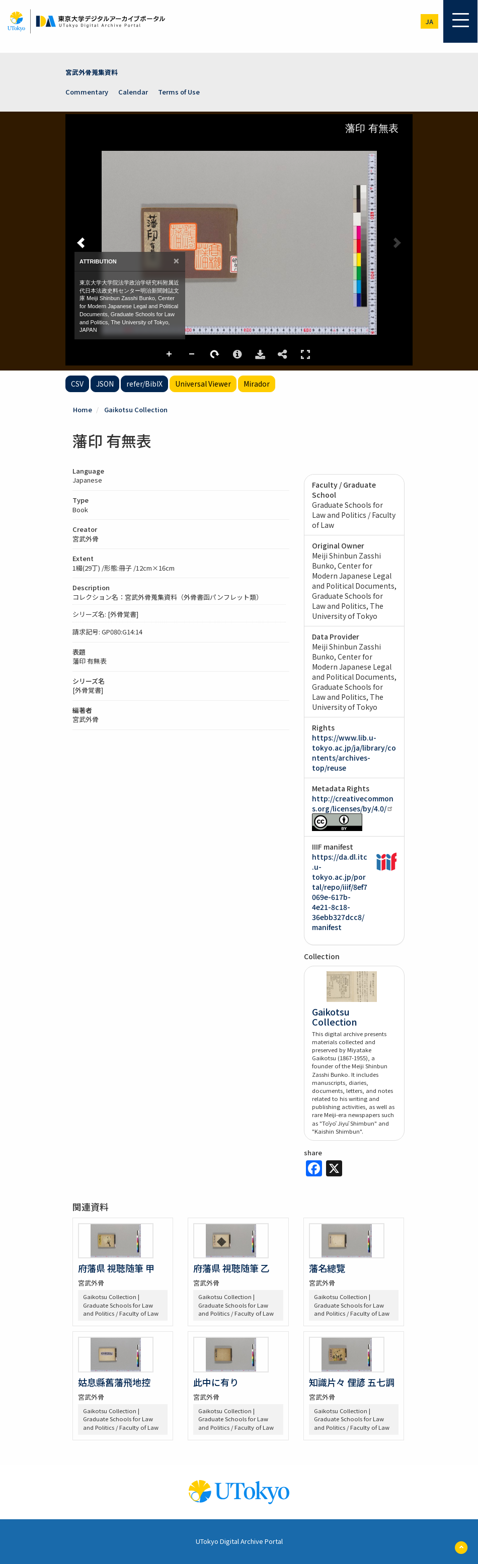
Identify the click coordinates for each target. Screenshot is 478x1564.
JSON (105, 384)
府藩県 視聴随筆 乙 (231, 1267)
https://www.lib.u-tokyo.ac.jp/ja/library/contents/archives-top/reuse (354, 752)
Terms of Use (179, 92)
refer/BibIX (144, 384)
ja (429, 21)
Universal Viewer (203, 384)
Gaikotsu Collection (136, 409)
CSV (77, 384)
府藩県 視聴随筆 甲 (116, 1267)
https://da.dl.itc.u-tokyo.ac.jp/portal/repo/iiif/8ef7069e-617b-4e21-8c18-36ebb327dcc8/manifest (339, 892)
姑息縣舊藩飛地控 (114, 1382)
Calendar (133, 92)
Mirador (257, 384)
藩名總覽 (327, 1267)
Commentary (86, 92)
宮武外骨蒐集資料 (91, 72)
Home (82, 409)
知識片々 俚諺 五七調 (351, 1382)
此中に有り (215, 1382)
